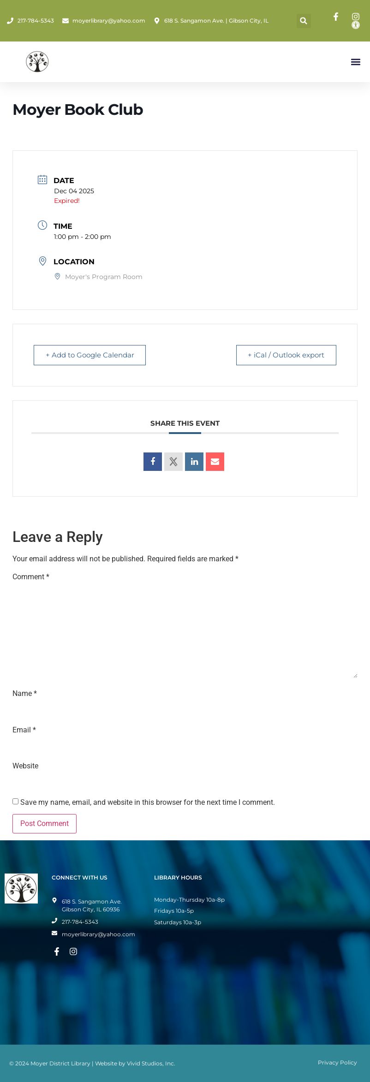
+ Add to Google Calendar (91, 355)
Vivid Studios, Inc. (151, 1063)
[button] (304, 21)
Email (24, 730)
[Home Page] (37, 62)
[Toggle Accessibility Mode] (357, 25)
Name (24, 693)
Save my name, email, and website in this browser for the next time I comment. (147, 802)
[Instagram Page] (357, 16)
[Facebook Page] (337, 16)
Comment (30, 577)
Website (25, 766)
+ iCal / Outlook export (284, 355)
